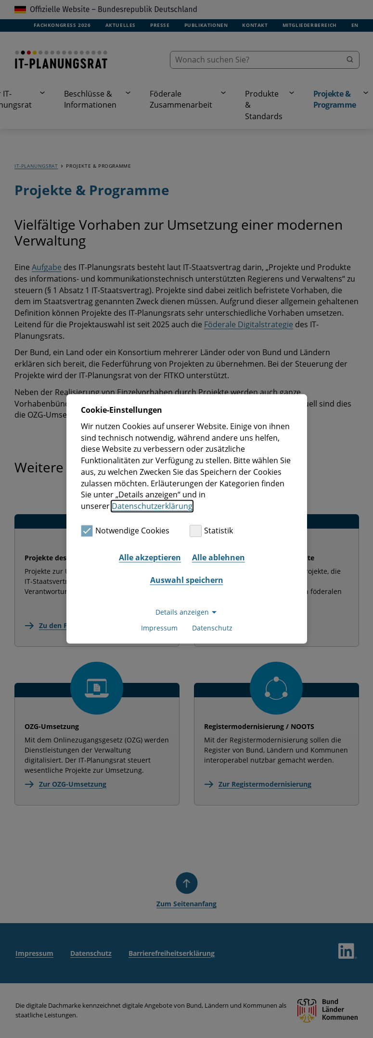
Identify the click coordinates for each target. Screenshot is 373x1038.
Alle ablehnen (218, 557)
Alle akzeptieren (150, 557)
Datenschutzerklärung (152, 506)
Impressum (159, 628)
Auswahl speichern (186, 580)
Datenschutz (212, 628)
